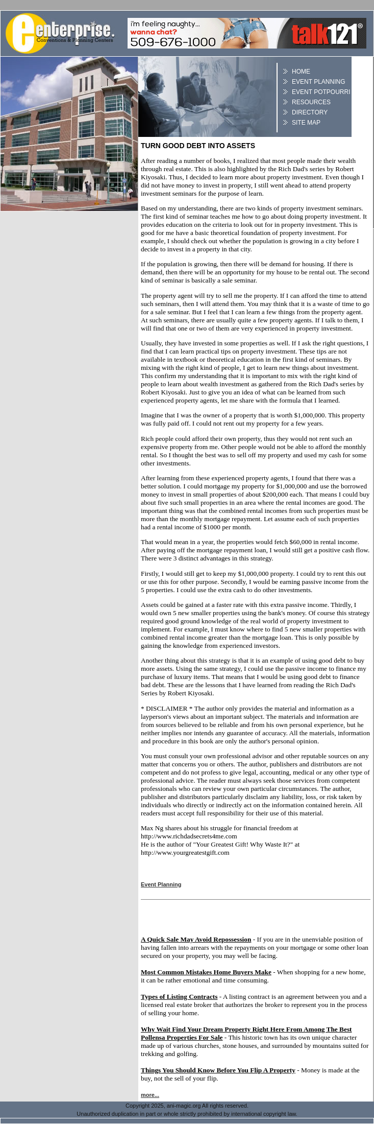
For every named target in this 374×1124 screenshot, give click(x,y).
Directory (310, 112)
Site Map (306, 122)
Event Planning (318, 81)
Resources (311, 102)
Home (301, 71)
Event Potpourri (321, 92)
